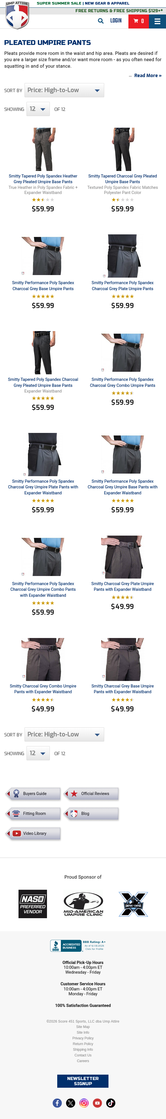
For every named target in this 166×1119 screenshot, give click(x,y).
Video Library (34, 833)
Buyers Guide (35, 794)
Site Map (83, 1027)
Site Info (83, 1033)
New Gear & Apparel (107, 3)
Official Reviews (95, 794)
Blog (85, 814)
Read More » (148, 76)
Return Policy (83, 1044)
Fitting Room (34, 814)
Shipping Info (83, 1050)
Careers (83, 1061)
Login (116, 21)
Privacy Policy (83, 1038)
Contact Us (83, 1055)
